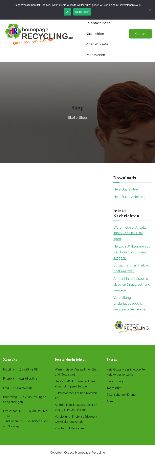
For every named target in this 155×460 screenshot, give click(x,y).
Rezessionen (95, 55)
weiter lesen (82, 11)
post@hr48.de (22, 387)
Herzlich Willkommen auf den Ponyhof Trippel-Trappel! (132, 252)
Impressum (114, 388)
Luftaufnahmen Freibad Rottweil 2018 (131, 268)
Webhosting (115, 381)
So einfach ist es (98, 23)
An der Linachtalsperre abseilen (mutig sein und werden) (131, 284)
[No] (150, 10)
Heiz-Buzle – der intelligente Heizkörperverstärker (126, 372)
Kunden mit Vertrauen (69, 428)
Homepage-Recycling (90, 452)
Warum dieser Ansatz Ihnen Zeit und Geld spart (129, 233)
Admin (111, 401)
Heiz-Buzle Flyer (126, 189)
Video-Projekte (97, 44)
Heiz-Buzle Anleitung (129, 197)
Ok (67, 11)
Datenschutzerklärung (121, 394)
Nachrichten (95, 34)
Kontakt (140, 34)
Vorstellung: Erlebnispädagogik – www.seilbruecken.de (129, 303)
